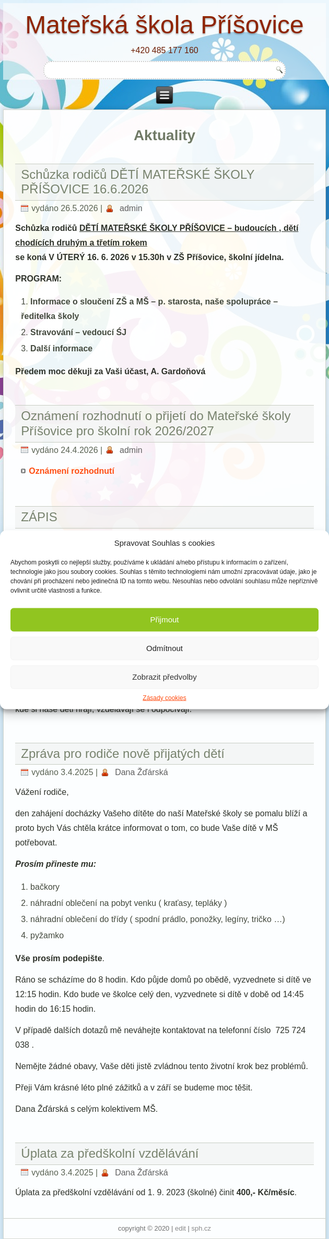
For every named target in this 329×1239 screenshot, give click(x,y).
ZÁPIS (39, 517)
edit (180, 1228)
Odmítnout (164, 648)
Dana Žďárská (141, 772)
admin (131, 208)
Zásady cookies (164, 697)
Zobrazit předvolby (164, 676)
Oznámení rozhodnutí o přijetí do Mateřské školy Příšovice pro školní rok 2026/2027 (155, 423)
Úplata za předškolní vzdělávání (109, 1153)
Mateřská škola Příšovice (164, 25)
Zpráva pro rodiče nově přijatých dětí (123, 753)
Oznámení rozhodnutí (71, 471)
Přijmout (164, 619)
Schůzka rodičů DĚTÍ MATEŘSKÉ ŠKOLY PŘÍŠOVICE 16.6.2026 (137, 182)
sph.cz (202, 1228)
